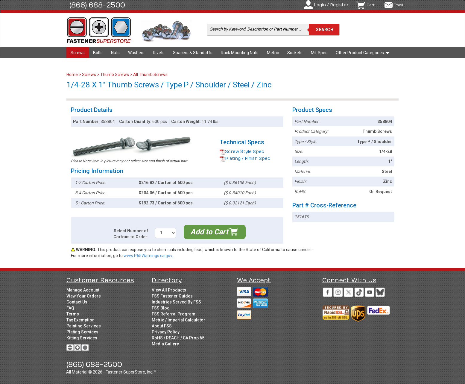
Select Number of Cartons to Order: (130, 233)
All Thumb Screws (150, 74)
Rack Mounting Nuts (240, 52)
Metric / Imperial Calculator (178, 320)
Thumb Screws (114, 74)
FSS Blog (161, 308)
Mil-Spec (319, 52)
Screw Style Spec (242, 151)
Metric (273, 52)
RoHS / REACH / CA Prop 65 (178, 338)
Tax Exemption (80, 320)
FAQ (70, 308)
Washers (136, 52)
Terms (72, 314)
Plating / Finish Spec (245, 158)
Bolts (98, 52)
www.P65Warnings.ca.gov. (148, 255)
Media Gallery (165, 343)
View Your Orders (83, 296)
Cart (371, 5)
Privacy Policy (166, 332)
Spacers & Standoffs (192, 52)
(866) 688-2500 (97, 5)
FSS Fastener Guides (172, 296)
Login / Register (331, 4)
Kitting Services (81, 338)
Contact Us (76, 302)
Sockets (295, 52)
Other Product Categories (363, 52)
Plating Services (82, 332)
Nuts (115, 52)
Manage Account (82, 290)
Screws (78, 52)
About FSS (162, 326)
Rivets (159, 52)
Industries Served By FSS (176, 302)
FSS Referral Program (173, 314)
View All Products (169, 290)
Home (72, 74)
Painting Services (83, 326)
